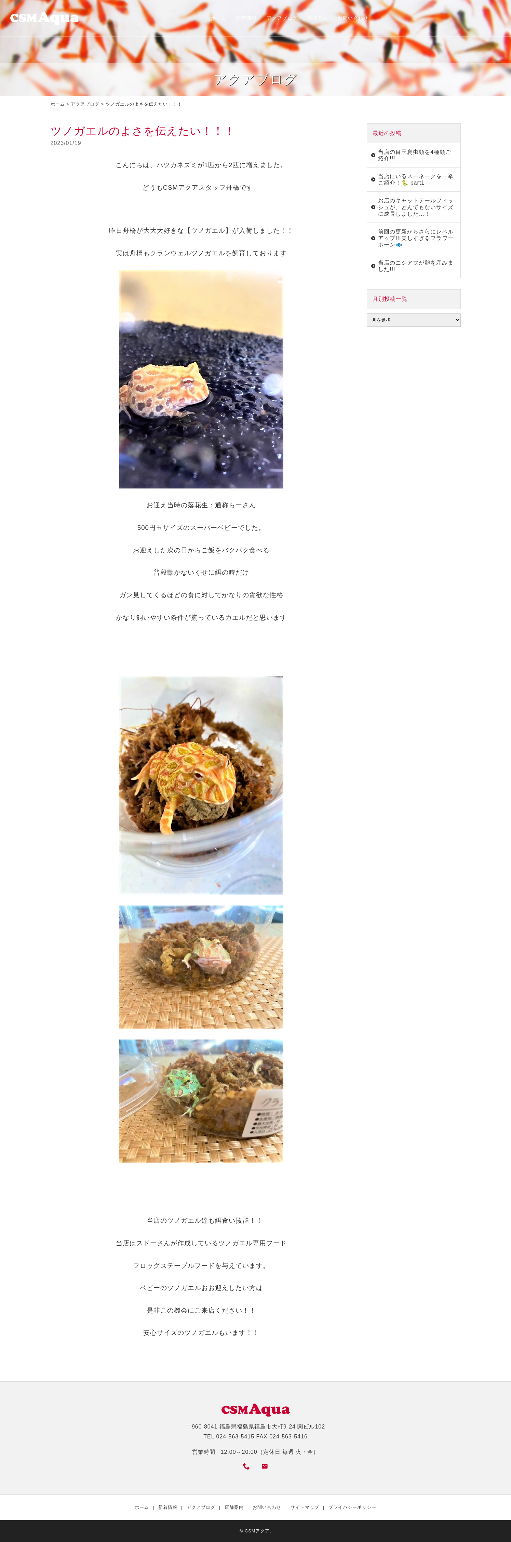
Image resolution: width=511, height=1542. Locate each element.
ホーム (218, 18)
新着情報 (246, 18)
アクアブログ (282, 18)
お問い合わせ (353, 18)
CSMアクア (257, 1530)
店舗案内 (317, 18)
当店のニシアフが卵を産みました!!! (416, 266)
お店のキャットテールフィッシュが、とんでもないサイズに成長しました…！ (416, 207)
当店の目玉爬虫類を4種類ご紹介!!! (414, 155)
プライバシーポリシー (352, 1507)
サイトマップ (305, 1507)
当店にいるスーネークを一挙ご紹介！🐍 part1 (416, 179)
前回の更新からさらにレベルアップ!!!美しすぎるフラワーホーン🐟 (416, 238)
